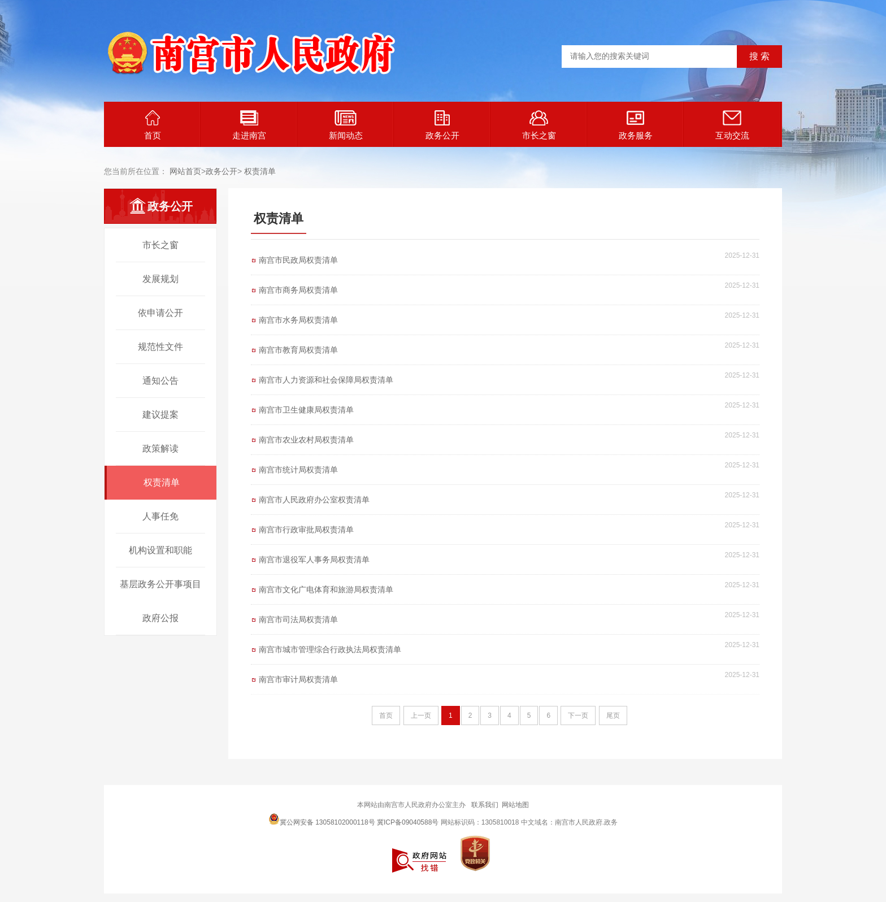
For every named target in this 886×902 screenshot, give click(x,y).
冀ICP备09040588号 (407, 822)
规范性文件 (160, 347)
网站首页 (185, 171)
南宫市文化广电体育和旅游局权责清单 (326, 589)
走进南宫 (249, 125)
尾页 (613, 715)
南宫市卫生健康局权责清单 (306, 409)
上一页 (421, 715)
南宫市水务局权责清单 (298, 319)
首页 (152, 125)
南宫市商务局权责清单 (298, 289)
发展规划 (160, 279)
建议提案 (160, 414)
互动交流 (732, 125)
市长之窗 (539, 125)
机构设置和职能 (160, 550)
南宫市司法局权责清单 (298, 619)
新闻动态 (346, 125)
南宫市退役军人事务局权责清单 (314, 559)
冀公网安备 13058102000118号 (321, 819)
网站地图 (515, 805)
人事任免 (160, 516)
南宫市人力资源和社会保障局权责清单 (326, 379)
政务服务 (636, 125)
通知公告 (160, 380)
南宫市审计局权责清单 (298, 679)
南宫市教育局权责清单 (298, 349)
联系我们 (484, 805)
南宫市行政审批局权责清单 (306, 529)
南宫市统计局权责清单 (298, 469)
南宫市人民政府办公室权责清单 (314, 499)
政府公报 (160, 618)
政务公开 (442, 125)
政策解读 (160, 448)
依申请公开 (160, 313)
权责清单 (260, 171)
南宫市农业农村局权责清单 (306, 439)
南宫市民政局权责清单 (298, 259)
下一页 (578, 715)
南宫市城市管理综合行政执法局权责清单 (330, 649)
